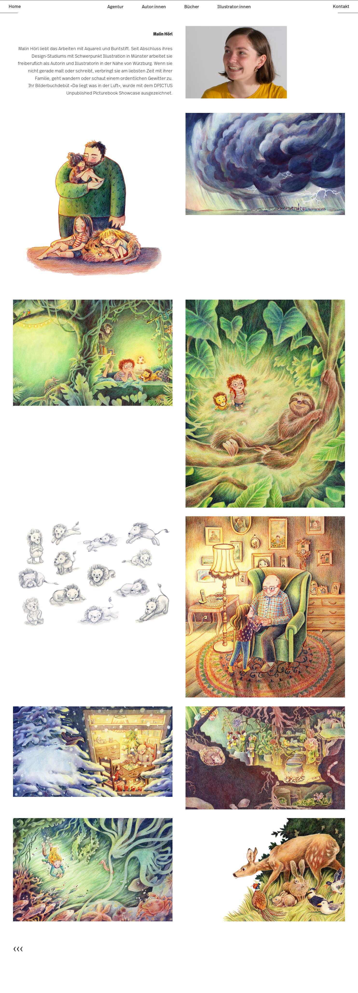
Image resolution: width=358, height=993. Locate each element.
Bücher (191, 7)
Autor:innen (154, 7)
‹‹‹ (18, 948)
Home (15, 6)
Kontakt (341, 6)
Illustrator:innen (234, 7)
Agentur (115, 7)
